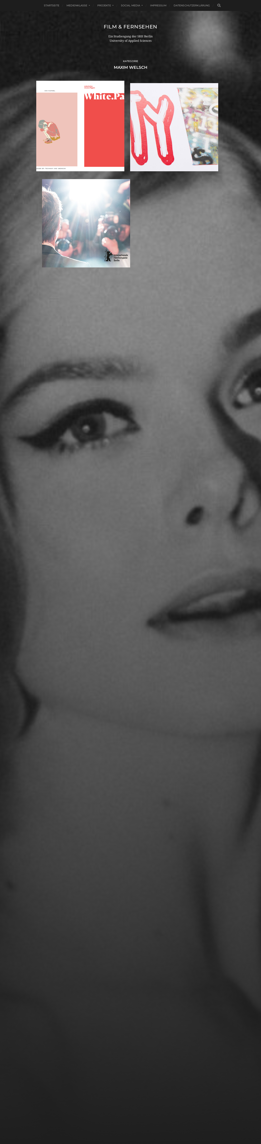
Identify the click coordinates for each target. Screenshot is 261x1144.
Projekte (104, 5)
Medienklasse (77, 5)
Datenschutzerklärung (192, 5)
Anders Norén (138, 1128)
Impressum (158, 5)
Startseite (51, 5)
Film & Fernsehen (130, 27)
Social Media (130, 5)
